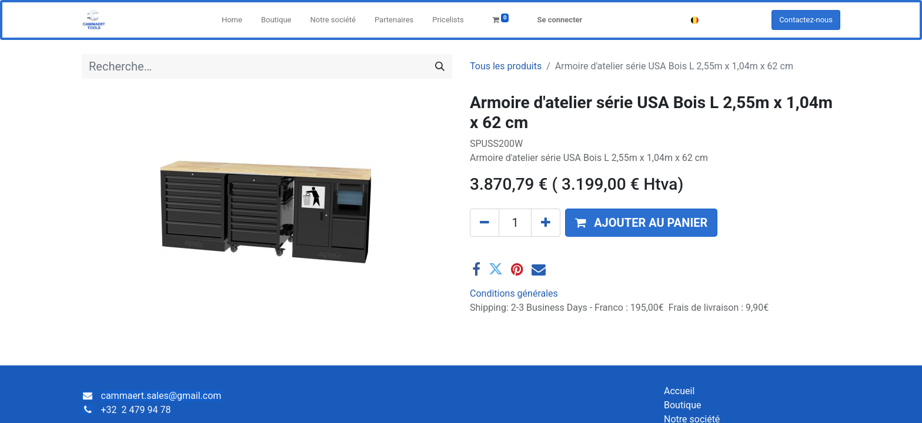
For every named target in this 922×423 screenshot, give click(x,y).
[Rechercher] (439, 66)
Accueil (679, 391)
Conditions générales (514, 293)
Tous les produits (506, 66)
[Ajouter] (545, 223)
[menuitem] (232, 20)
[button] (641, 223)
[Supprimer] (484, 223)
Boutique (682, 405)
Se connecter (559, 19)
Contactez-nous (806, 19)
